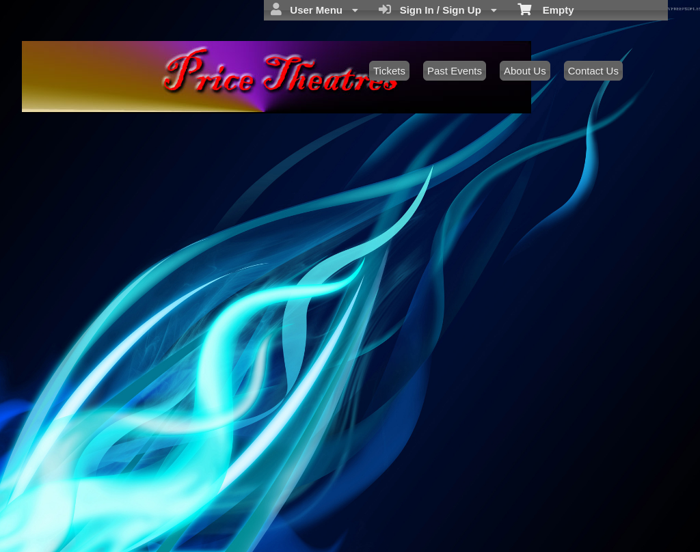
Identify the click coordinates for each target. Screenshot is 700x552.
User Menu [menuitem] (314, 9)
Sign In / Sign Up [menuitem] (438, 9)
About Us (525, 71)
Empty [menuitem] (545, 9)
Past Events (454, 71)
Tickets (389, 71)
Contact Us (593, 71)
